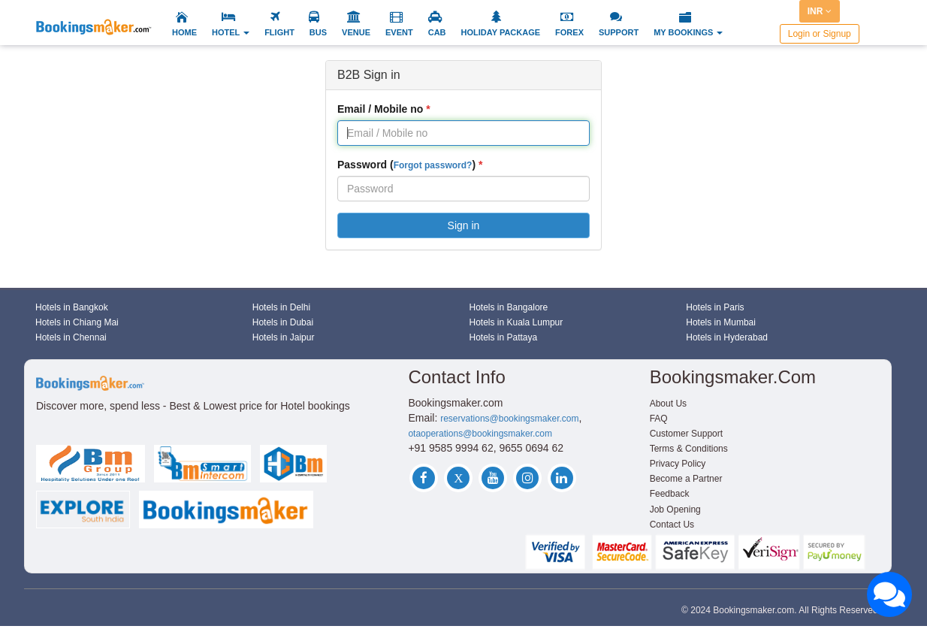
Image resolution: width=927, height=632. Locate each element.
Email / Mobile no (380, 109)
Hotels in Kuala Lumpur (516, 322)
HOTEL (230, 32)
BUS (318, 32)
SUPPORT (619, 32)
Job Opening (675, 509)
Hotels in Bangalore (509, 307)
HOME (184, 32)
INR (820, 11)
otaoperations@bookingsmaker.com (480, 433)
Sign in (464, 225)
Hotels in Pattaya (504, 337)
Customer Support (686, 433)
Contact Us (672, 524)
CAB (437, 32)
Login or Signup (819, 34)
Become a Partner (686, 478)
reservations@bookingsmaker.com (509, 418)
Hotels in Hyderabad (727, 337)
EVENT (399, 32)
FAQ (659, 418)
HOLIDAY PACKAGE (501, 32)
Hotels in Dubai (282, 322)
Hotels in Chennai (71, 337)
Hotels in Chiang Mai (77, 322)
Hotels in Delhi (281, 307)
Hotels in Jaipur (283, 337)
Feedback (670, 493)
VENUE (356, 32)
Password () (406, 165)
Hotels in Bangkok (71, 307)
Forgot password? (433, 165)
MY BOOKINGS (688, 32)
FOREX (569, 32)
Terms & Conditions (689, 448)
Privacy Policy (678, 463)
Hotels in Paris (715, 307)
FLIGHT (279, 32)
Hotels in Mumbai (721, 322)
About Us (668, 403)
